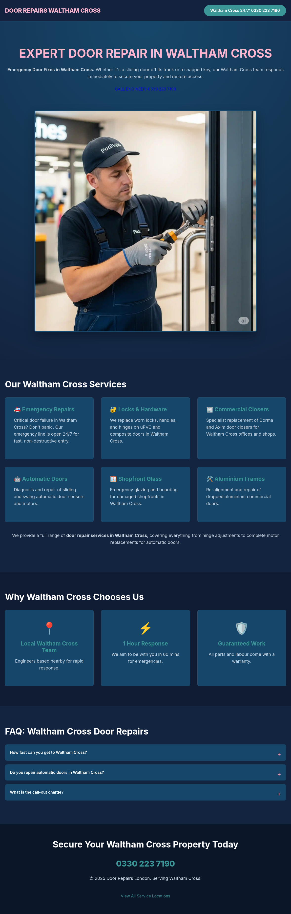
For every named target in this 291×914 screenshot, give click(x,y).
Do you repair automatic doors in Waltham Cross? (57, 772)
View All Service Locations (145, 895)
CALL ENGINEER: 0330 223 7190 (145, 89)
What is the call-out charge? (36, 792)
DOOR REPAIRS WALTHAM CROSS (53, 10)
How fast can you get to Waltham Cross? (48, 752)
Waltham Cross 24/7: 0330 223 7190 (245, 10)
